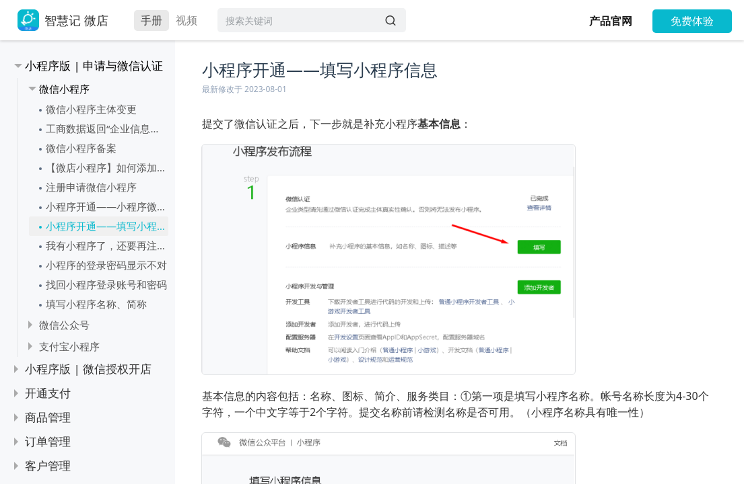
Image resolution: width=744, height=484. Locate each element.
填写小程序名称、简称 (96, 304)
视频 (186, 20)
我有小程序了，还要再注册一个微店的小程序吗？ (107, 245)
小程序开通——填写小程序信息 (107, 226)
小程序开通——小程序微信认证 (107, 206)
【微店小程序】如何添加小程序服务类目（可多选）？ (107, 167)
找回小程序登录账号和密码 (106, 284)
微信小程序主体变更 (91, 109)
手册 (151, 20)
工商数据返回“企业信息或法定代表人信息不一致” (107, 128)
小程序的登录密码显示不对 (106, 265)
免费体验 (692, 20)
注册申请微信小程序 (91, 187)
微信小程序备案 (81, 148)
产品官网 (610, 20)
